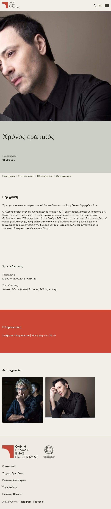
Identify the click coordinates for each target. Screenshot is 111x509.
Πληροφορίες (45, 176)
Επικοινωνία (9, 466)
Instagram (25, 501)
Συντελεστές (26, 176)
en (100, 5)
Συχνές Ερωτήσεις (13, 473)
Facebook (38, 501)
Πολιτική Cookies (12, 494)
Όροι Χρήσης (9, 487)
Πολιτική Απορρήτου (14, 480)
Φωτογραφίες (64, 176)
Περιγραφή (8, 176)
